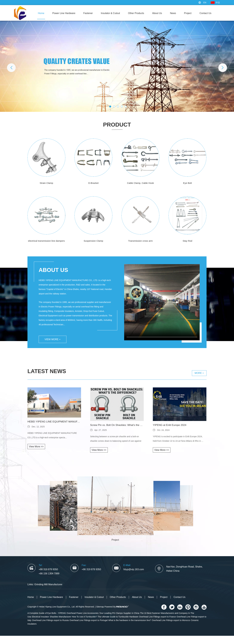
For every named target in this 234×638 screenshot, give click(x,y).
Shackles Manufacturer (60, 619)
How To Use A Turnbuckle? (84, 619)
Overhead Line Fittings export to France (157, 619)
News (173, 13)
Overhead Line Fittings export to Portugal (89, 622)
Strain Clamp (46, 183)
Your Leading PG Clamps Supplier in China (119, 615)
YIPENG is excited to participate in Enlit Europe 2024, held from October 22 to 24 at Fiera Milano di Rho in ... (178, 441)
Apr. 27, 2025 (100, 432)
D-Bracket (93, 183)
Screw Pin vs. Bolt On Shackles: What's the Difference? (117, 427)
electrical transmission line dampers (46, 241)
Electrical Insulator (40, 619)
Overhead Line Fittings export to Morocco (171, 622)
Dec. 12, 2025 (38, 429)
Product (117, 124)
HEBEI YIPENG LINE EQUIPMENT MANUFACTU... (54, 423)
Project (187, 13)
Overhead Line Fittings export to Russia (50, 622)
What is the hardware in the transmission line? (129, 622)
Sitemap (100, 609)
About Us (157, 13)
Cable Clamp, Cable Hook (140, 183)
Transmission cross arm (140, 241)
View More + (53, 341)
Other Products (136, 13)
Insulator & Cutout (110, 13)
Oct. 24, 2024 (163, 432)
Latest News (48, 373)
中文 (218, 2)
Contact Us (205, 13)
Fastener (88, 13)
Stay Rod (187, 241)
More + (199, 375)
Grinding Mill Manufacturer (48, 586)
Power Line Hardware (63, 13)
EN (204, 2)
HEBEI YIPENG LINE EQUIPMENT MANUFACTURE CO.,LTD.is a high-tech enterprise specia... (52, 437)
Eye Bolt (187, 183)
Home (41, 13)
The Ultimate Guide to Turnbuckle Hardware (118, 619)
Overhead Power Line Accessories (82, 615)
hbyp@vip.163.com (133, 571)
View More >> (36, 448)
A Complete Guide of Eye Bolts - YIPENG (46, 615)
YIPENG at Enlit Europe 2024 (170, 427)
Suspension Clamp (93, 241)
